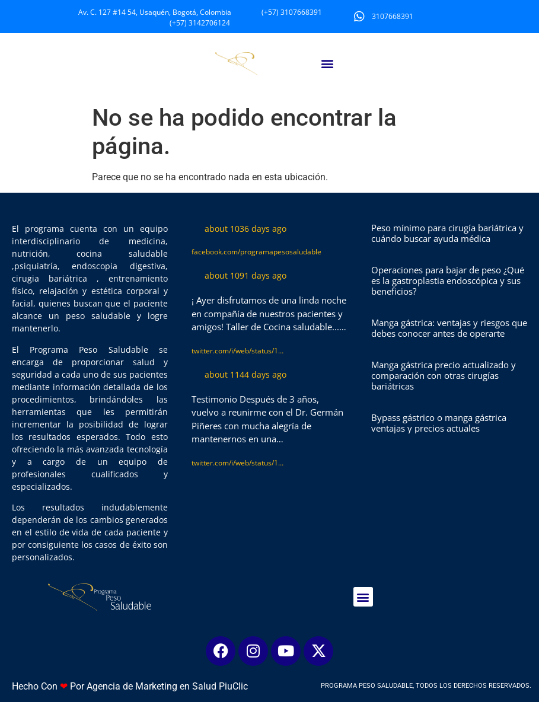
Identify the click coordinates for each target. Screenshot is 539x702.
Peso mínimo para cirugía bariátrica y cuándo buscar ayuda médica (447, 233)
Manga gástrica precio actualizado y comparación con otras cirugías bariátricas (443, 375)
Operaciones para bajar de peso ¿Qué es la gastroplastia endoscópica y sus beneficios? (447, 280)
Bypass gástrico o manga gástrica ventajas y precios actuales (438, 422)
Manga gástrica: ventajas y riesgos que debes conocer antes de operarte (449, 328)
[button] (327, 64)
